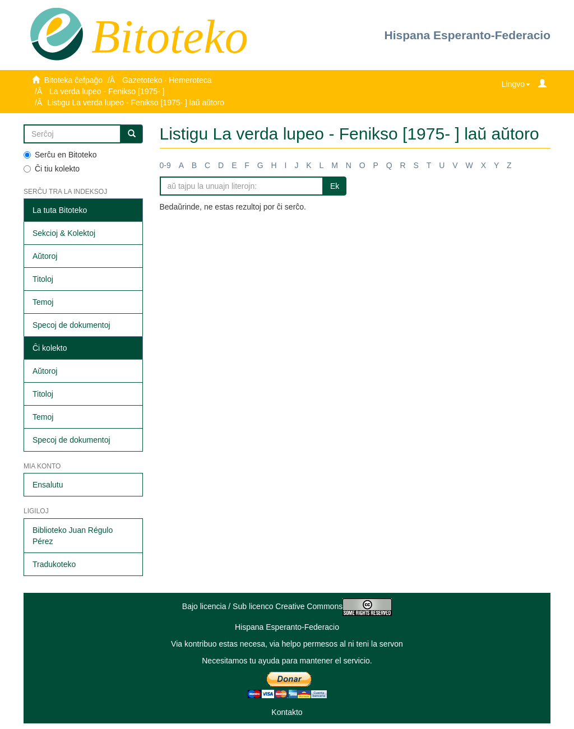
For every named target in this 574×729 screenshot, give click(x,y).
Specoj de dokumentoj (71, 325)
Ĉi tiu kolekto (52, 168)
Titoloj (43, 279)
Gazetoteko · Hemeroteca (167, 80)
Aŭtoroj (45, 256)
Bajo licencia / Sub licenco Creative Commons (287, 606)
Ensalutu (48, 484)
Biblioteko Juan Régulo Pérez (73, 536)
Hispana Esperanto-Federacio (467, 35)
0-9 (165, 165)
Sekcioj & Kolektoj (64, 233)
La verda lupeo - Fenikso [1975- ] (106, 91)
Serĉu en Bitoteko (60, 154)
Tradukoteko (54, 564)
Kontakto (286, 712)
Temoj (43, 302)
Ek (334, 186)
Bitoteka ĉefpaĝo (73, 80)
